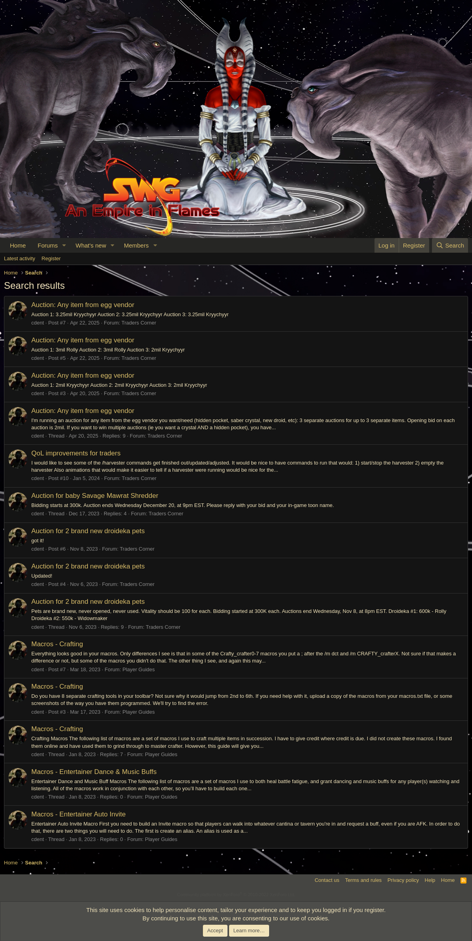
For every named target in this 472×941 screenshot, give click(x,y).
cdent (37, 323)
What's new (91, 245)
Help (430, 880)
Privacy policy (403, 880)
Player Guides (138, 669)
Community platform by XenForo (236, 894)
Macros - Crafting (57, 644)
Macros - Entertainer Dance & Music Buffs (94, 772)
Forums (48, 245)
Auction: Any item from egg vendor (82, 305)
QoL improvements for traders (75, 453)
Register (51, 258)
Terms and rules (363, 880)
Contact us (327, 880)
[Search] (450, 245)
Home (18, 245)
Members (136, 245)
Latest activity (19, 258)
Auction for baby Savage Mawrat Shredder (94, 495)
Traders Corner (139, 323)
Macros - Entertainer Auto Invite (78, 814)
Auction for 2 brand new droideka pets (88, 531)
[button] (64, 245)
